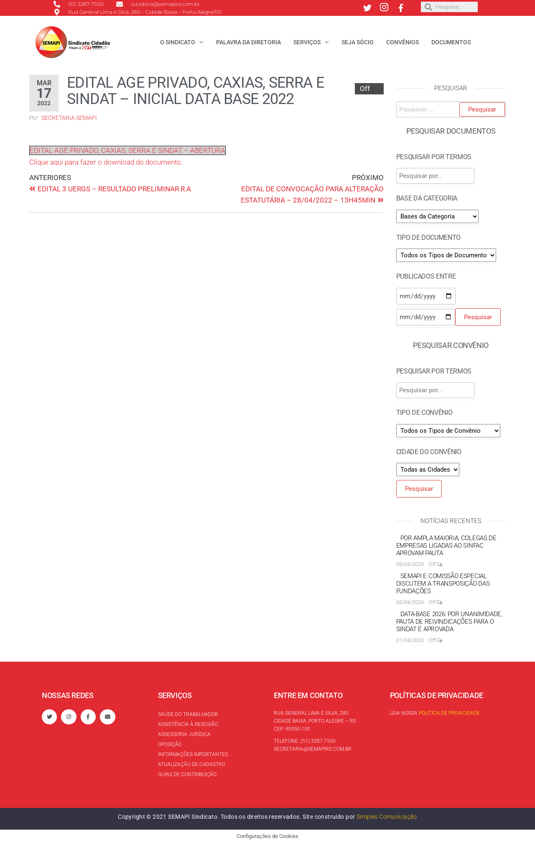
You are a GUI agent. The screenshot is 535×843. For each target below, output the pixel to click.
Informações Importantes (193, 754)
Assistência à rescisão (188, 724)
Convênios (402, 42)
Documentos (451, 42)
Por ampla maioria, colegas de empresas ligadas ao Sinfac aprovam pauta (446, 545)
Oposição (170, 744)
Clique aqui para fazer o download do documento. (106, 162)
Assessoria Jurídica (184, 734)
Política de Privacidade (449, 713)
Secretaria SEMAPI (69, 117)
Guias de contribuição (187, 774)
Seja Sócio (357, 42)
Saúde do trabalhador (188, 714)
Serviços (307, 42)
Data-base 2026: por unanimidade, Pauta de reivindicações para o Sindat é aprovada (449, 621)
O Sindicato (177, 42)
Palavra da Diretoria (248, 42)
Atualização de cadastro (191, 764)
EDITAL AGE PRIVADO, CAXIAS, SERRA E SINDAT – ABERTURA (127, 150)
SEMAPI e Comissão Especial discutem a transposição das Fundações (443, 583)
